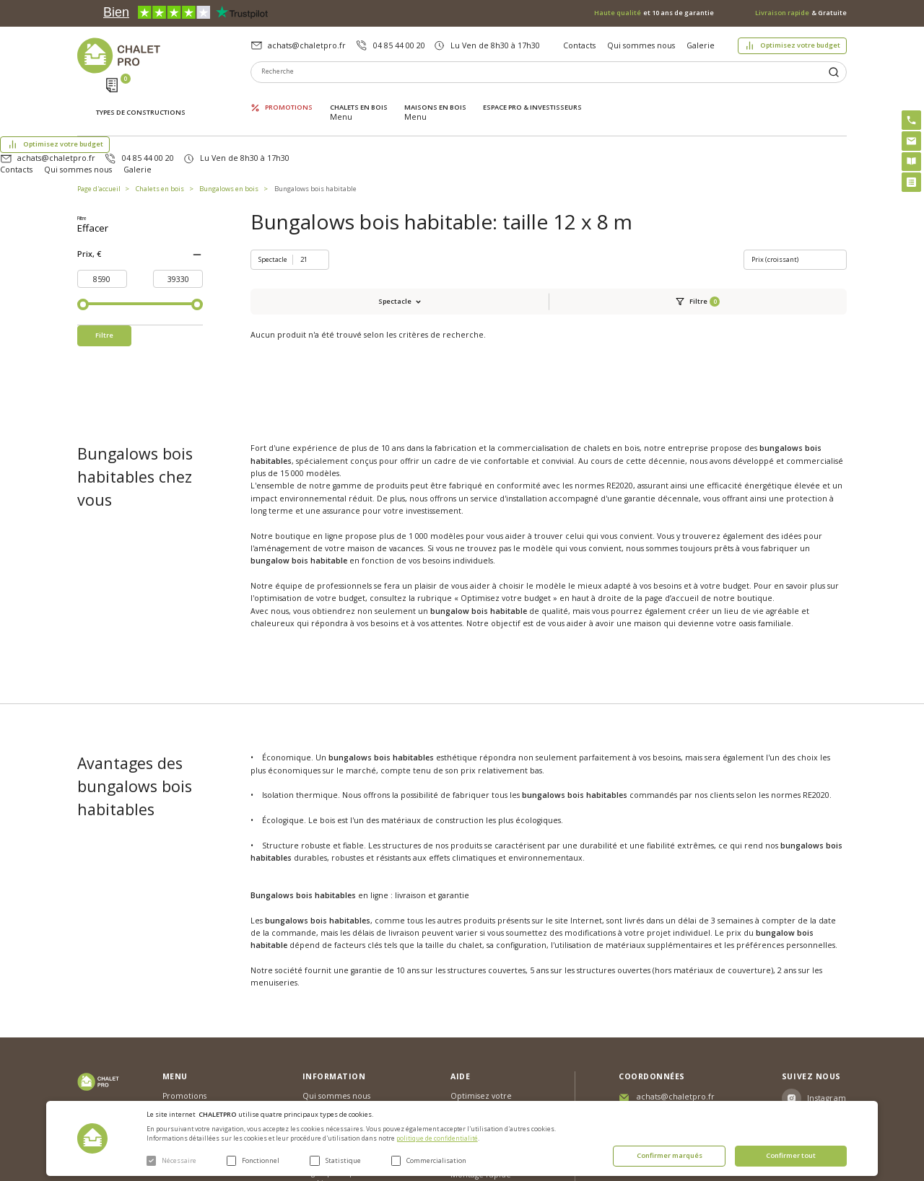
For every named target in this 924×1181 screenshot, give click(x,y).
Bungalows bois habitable (315, 132)
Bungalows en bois (228, 132)
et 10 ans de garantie (654, 13)
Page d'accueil (99, 132)
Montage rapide (480, 1068)
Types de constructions (141, 98)
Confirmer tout (791, 1155)
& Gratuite (801, 13)
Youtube (824, 1044)
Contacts (579, 45)
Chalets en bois (359, 97)
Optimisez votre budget (800, 45)
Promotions (289, 97)
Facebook (827, 1018)
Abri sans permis (481, 1019)
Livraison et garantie (340, 1047)
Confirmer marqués (669, 1155)
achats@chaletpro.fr (307, 45)
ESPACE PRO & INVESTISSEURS (532, 97)
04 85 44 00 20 (399, 45)
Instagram (827, 992)
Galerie (701, 45)
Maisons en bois (435, 97)
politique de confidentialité (437, 1138)
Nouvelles (320, 1009)
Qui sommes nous (641, 45)
